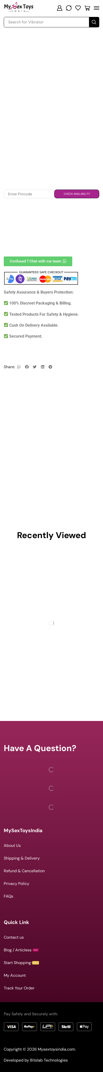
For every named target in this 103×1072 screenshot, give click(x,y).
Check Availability (77, 194)
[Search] (94, 22)
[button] (59, 8)
